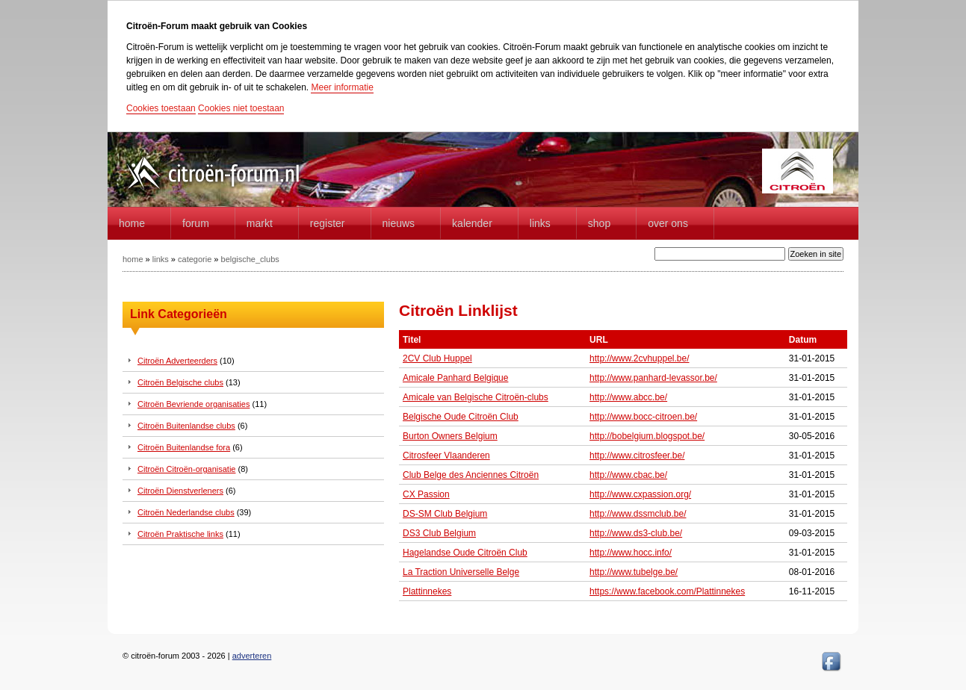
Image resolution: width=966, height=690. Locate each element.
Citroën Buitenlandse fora (183, 447)
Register (327, 223)
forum (195, 223)
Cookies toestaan (161, 108)
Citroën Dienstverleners (180, 490)
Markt (260, 223)
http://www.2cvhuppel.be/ (639, 358)
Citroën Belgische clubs (180, 382)
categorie (194, 259)
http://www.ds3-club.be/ (635, 533)
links (160, 259)
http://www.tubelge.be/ (633, 572)
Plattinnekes (427, 591)
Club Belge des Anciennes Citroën (471, 475)
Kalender (472, 223)
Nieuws (399, 223)
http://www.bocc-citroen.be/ (643, 416)
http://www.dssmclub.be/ (637, 514)
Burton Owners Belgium (450, 436)
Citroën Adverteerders (177, 360)
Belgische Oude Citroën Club (460, 416)
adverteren (252, 655)
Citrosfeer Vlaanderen (446, 455)
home (132, 223)
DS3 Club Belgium (439, 533)
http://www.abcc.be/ (628, 397)
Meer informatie (342, 87)
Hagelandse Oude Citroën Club (465, 552)
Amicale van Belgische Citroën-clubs (475, 397)
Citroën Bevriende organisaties (193, 404)
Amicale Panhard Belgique (455, 378)
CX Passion (426, 494)
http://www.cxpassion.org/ (640, 494)
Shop (599, 223)
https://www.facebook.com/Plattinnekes (667, 591)
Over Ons (668, 223)
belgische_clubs (250, 259)
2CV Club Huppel (437, 358)
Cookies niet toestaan (241, 108)
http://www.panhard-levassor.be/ (653, 378)
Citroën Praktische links (180, 533)
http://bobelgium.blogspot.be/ (647, 436)
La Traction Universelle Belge (461, 572)
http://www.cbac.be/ (628, 475)
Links (540, 223)
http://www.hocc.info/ (630, 552)
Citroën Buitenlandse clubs (186, 425)
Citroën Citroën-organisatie (186, 468)
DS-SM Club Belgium (445, 514)
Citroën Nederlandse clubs (186, 512)
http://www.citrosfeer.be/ (636, 455)
